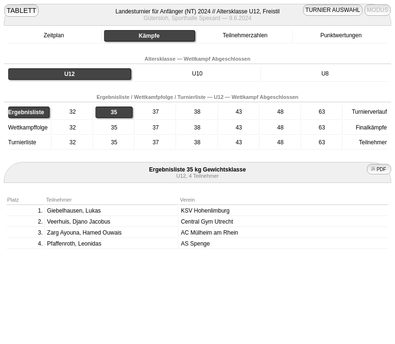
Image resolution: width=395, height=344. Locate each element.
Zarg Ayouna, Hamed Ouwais (84, 232)
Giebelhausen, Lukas (74, 210)
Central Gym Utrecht (207, 221)
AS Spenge (195, 243)
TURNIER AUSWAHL (332, 10)
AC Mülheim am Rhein (209, 232)
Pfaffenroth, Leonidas (74, 243)
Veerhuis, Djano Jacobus (79, 221)
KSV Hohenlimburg (205, 210)
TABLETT (21, 10)
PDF (379, 169)
